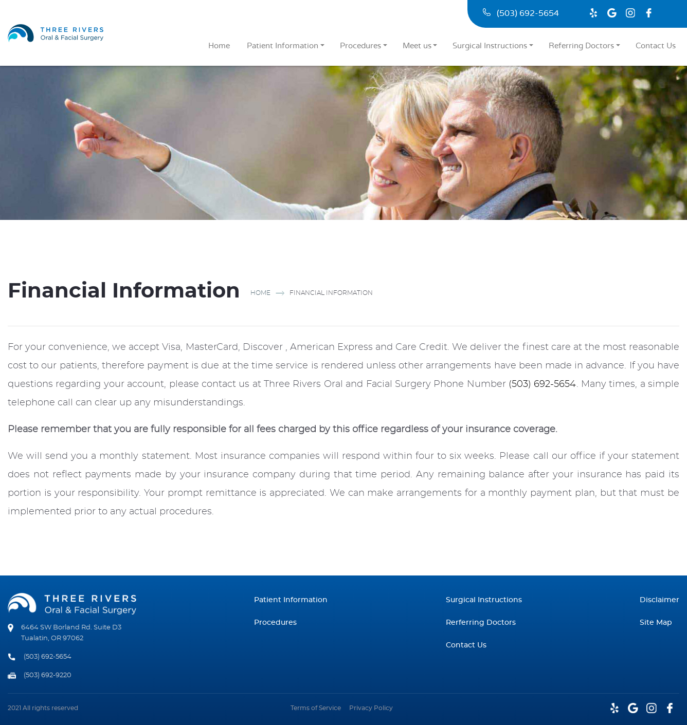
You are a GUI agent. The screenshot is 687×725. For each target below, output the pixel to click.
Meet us (417, 46)
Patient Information (282, 46)
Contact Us (656, 46)
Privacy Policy (371, 708)
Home (219, 46)
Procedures (360, 46)
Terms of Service (316, 708)
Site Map (656, 622)
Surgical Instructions (490, 46)
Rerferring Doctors (481, 622)
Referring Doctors (581, 46)
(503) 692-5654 (521, 13)
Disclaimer (659, 600)
